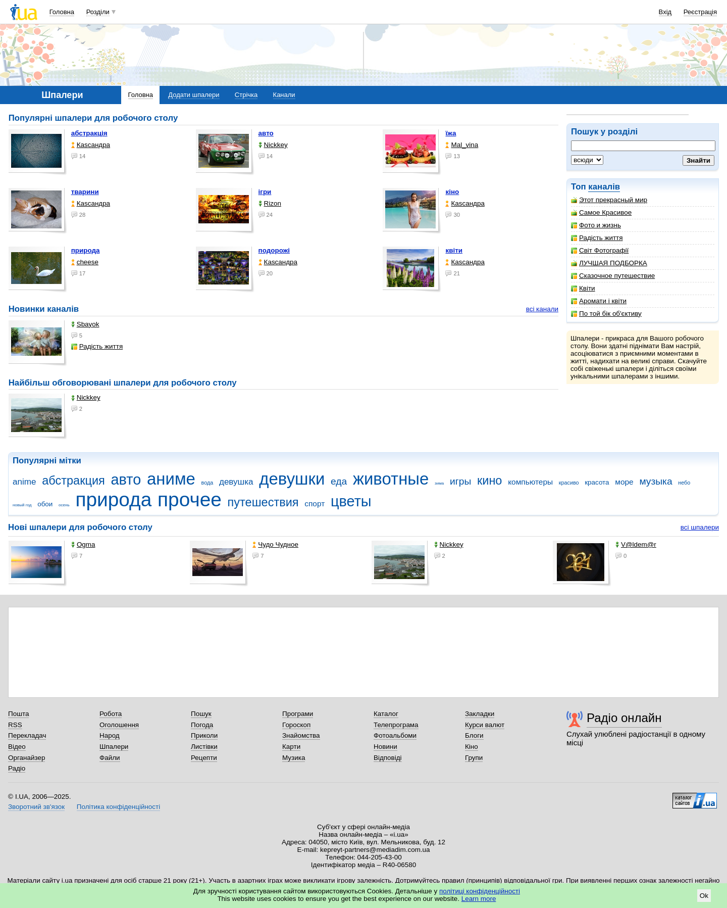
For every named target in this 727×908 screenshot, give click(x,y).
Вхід (665, 12)
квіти (453, 250)
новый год (22, 505)
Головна (61, 12)
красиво (569, 483)
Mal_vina (461, 145)
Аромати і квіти (599, 301)
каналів (604, 187)
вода (207, 483)
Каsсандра (90, 145)
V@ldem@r (635, 544)
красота (597, 482)
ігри (265, 192)
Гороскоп (296, 725)
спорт (314, 503)
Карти (291, 746)
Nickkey (273, 145)
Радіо (16, 768)
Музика (293, 757)
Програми (297, 714)
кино (489, 480)
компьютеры (530, 481)
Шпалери (113, 746)
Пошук (201, 714)
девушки (292, 478)
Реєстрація (700, 12)
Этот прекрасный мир (609, 200)
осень (64, 505)
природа (85, 250)
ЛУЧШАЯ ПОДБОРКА (609, 263)
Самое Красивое (601, 212)
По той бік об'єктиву (606, 313)
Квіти (583, 288)
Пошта (18, 714)
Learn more (478, 898)
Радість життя (597, 238)
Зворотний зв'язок (36, 806)
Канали (284, 95)
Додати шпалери (193, 95)
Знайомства (301, 735)
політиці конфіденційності (479, 891)
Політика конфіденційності (118, 806)
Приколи (204, 735)
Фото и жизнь (596, 225)
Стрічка (246, 95)
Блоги (474, 735)
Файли (109, 757)
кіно (452, 192)
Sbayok (85, 324)
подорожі (274, 250)
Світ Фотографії (600, 250)
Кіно (471, 746)
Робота (110, 714)
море (624, 481)
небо (684, 483)
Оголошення (119, 725)
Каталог (386, 714)
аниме (171, 478)
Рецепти (204, 757)
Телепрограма (396, 725)
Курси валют (484, 725)
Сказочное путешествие (613, 275)
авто (266, 133)
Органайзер (26, 757)
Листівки (204, 746)
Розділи (98, 12)
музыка (655, 481)
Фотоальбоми (395, 735)
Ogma (83, 544)
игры (460, 481)
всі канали (542, 309)
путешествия (263, 502)
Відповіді (388, 757)
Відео (17, 746)
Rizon (269, 203)
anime (24, 482)
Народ (109, 735)
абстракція (89, 133)
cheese (84, 262)
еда (339, 481)
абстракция (73, 480)
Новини (385, 746)
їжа (450, 133)
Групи (474, 757)
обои (45, 504)
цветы (351, 501)
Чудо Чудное (275, 544)
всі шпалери (700, 527)
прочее (190, 499)
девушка (236, 482)
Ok (704, 895)
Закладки (479, 714)
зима (439, 483)
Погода (202, 725)
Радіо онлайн (624, 718)
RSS (15, 725)
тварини (85, 192)
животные (391, 478)
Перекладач (27, 735)
